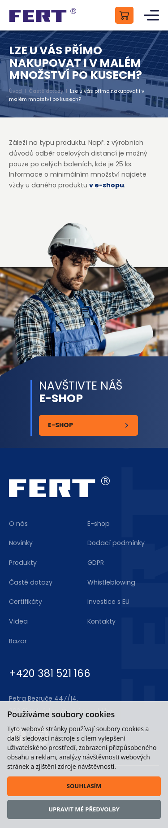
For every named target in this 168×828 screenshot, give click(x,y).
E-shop (60, 425)
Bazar (18, 641)
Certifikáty (25, 601)
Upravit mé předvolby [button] (84, 809)
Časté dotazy (46, 91)
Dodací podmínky (116, 542)
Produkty (23, 562)
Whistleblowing (111, 582)
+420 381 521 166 (49, 673)
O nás (18, 523)
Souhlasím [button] (84, 786)
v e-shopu (106, 185)
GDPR (95, 562)
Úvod (15, 91)
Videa (18, 621)
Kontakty (101, 621)
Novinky (21, 542)
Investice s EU (108, 601)
